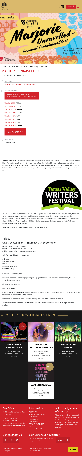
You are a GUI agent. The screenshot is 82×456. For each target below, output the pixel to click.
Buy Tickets (15, 131)
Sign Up (63, 440)
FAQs (31, 426)
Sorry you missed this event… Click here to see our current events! (21, 96)
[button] (58, 6)
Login (71, 7)
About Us (33, 412)
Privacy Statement (36, 424)
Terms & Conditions (37, 414)
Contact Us (33, 417)
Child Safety (34, 422)
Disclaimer (33, 419)
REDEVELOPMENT (35, 429)
